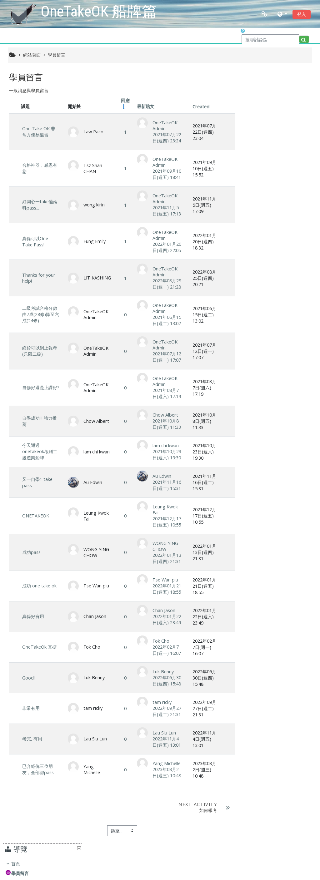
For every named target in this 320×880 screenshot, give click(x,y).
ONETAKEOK (35, 516)
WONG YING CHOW (164, 546)
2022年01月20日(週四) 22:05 (165, 247)
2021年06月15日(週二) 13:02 (165, 320)
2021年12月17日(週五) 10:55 (165, 522)
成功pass (31, 553)
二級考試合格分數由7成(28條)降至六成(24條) (39, 314)
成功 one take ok (39, 586)
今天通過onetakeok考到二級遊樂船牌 (39, 451)
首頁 (255, 86)
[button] (282, 14)
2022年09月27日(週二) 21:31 (165, 711)
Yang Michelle (165, 763)
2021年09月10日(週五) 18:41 (165, 174)
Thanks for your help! (38, 278)
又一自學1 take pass (37, 483)
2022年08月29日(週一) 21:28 (165, 284)
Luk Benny (161, 672)
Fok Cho (159, 641)
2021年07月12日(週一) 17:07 (165, 357)
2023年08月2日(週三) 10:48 (165, 772)
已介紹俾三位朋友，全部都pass (38, 770)
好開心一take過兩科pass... (40, 205)
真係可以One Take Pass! (35, 241)
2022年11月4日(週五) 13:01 (165, 742)
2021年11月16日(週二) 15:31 (165, 485)
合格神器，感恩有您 (39, 168)
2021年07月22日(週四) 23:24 (165, 138)
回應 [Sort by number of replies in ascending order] (123, 101)
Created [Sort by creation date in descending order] (198, 107)
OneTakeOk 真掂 (39, 647)
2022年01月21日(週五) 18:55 (165, 589)
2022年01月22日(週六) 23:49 (165, 620)
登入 (301, 14)
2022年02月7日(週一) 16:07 (165, 650)
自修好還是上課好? (37, 388)
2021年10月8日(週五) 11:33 (165, 424)
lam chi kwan (164, 446)
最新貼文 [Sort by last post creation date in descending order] (144, 107)
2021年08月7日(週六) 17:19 (165, 394)
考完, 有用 (32, 739)
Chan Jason (162, 611)
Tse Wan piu (164, 580)
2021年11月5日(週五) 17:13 (165, 211)
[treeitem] (278, 110)
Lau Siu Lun (162, 733)
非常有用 (31, 708)
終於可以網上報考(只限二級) (39, 351)
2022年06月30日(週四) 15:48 (165, 681)
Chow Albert (164, 415)
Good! (28, 678)
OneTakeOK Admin (163, 126)
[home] (23, 13)
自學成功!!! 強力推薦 (39, 421)
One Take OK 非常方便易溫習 (38, 132)
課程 (255, 135)
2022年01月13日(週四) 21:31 (165, 558)
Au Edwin (160, 476)
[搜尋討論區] (270, 39)
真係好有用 (33, 617)
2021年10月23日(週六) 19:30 (165, 455)
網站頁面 (32, 55)
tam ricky (160, 702)
